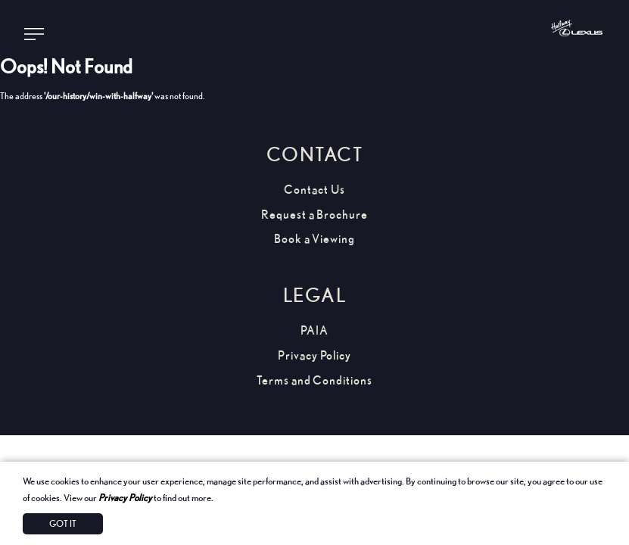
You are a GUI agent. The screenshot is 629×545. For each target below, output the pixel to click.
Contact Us (314, 189)
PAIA (314, 330)
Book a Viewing (314, 239)
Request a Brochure (314, 214)
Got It (62, 523)
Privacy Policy (125, 497)
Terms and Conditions (314, 380)
